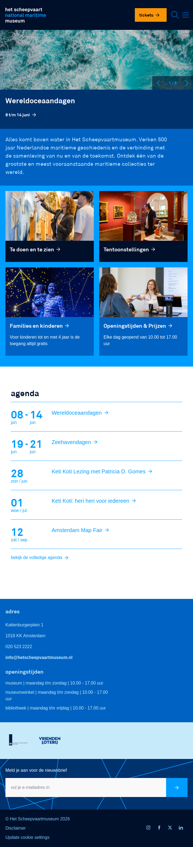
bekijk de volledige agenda (40, 557)
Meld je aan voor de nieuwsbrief (36, 770)
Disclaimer (15, 828)
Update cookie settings (27, 837)
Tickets (149, 14)
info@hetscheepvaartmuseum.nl (39, 657)
